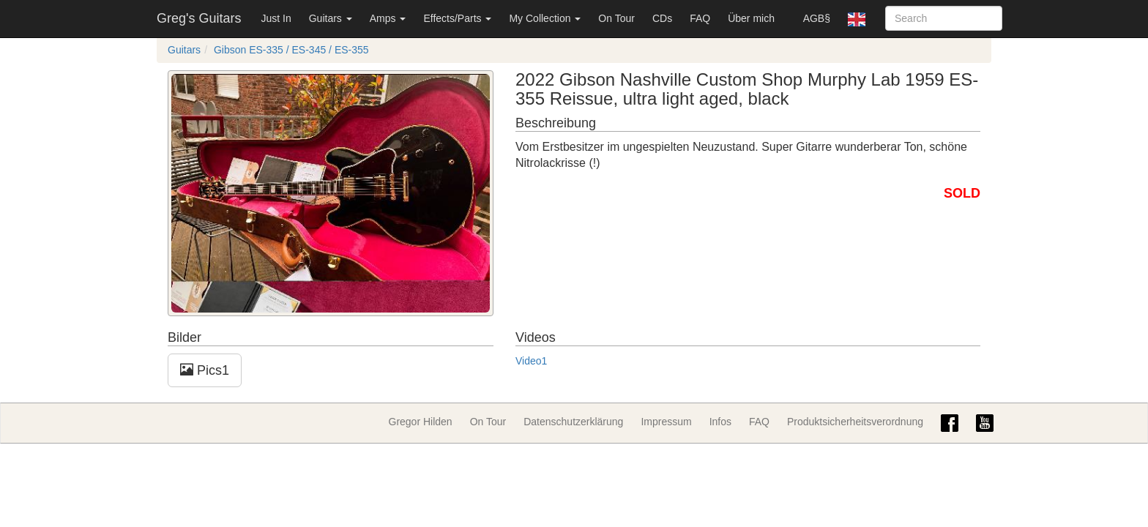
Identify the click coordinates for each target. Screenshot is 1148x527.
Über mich (751, 18)
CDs (662, 18)
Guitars (330, 18)
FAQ (700, 18)
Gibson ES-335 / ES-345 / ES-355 (291, 50)
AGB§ (816, 18)
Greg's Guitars (199, 18)
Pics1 (204, 370)
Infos (720, 421)
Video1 (531, 361)
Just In (276, 18)
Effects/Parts (457, 18)
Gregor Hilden (420, 421)
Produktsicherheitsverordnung (855, 421)
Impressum (666, 421)
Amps (388, 18)
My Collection (545, 18)
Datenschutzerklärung (573, 421)
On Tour (616, 18)
